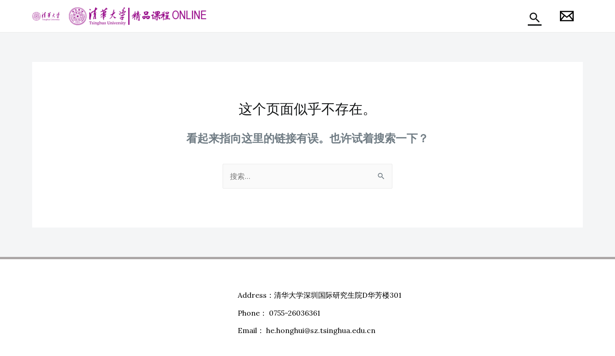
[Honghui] (567, 16)
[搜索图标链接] (535, 17)
